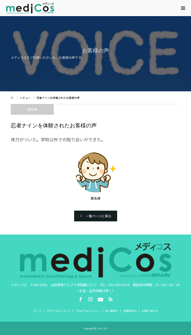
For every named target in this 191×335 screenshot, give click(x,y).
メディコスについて (58, 311)
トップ (37, 311)
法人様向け (111, 311)
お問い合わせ (150, 311)
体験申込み (130, 311)
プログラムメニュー (87, 311)
